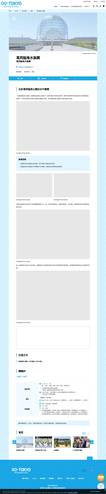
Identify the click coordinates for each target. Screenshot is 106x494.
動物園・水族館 (21, 376)
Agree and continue (95, 491)
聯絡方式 (59, 478)
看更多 (84, 433)
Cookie (34, 478)
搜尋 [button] (97, 6)
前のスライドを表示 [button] (14, 442)
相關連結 (51, 478)
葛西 (33, 72)
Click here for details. (73, 492)
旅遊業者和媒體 (86, 1)
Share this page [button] (100, 6)
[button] (64, 6)
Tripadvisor (53, 485)
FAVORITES (104, 6)
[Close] (105, 490)
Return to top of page (90, 458)
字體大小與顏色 (70, 478)
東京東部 (26, 72)
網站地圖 (42, 478)
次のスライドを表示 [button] (91, 442)
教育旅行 (96, 1)
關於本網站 (25, 478)
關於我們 (81, 478)
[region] (53, 491)
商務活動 (103, 1)
